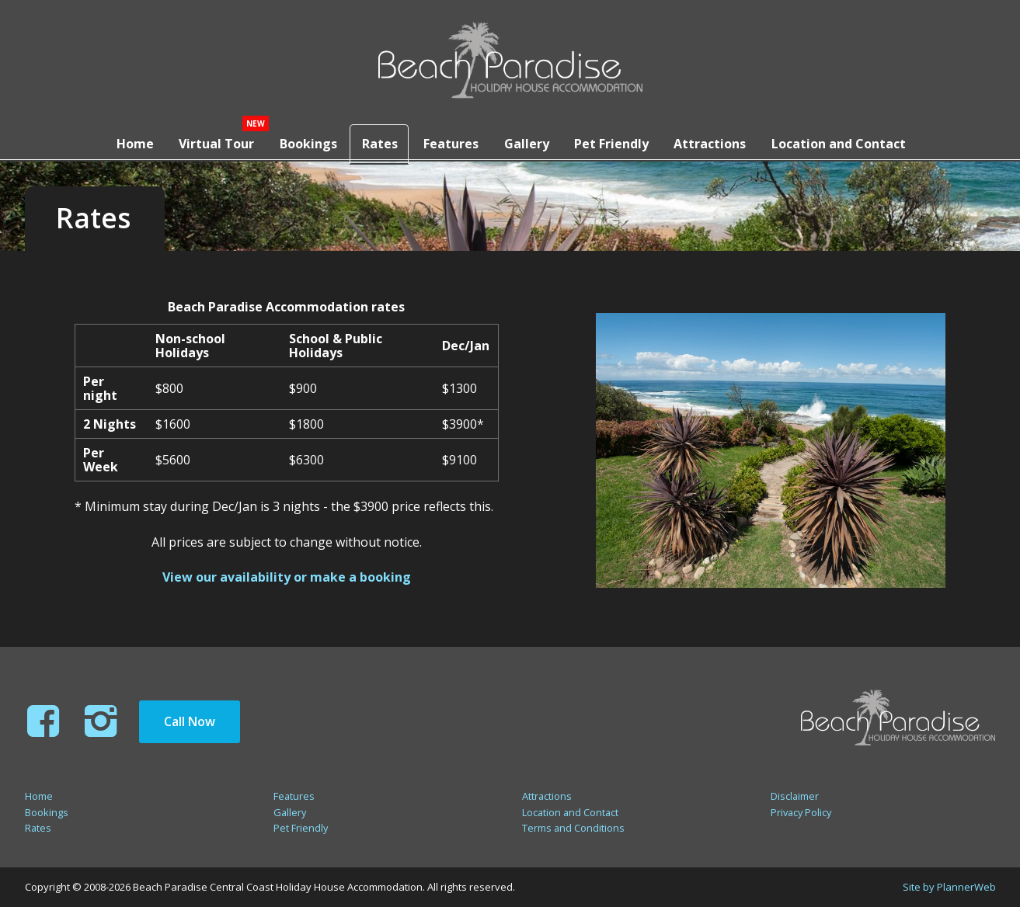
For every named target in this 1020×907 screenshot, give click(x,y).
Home (126, 142)
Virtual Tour (210, 142)
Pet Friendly (614, 142)
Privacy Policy (801, 812)
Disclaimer (795, 796)
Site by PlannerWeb (949, 887)
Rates (377, 142)
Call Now (189, 721)
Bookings (303, 142)
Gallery (527, 142)
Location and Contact (845, 142)
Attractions (714, 142)
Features (450, 142)
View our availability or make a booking (286, 577)
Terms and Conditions (573, 828)
